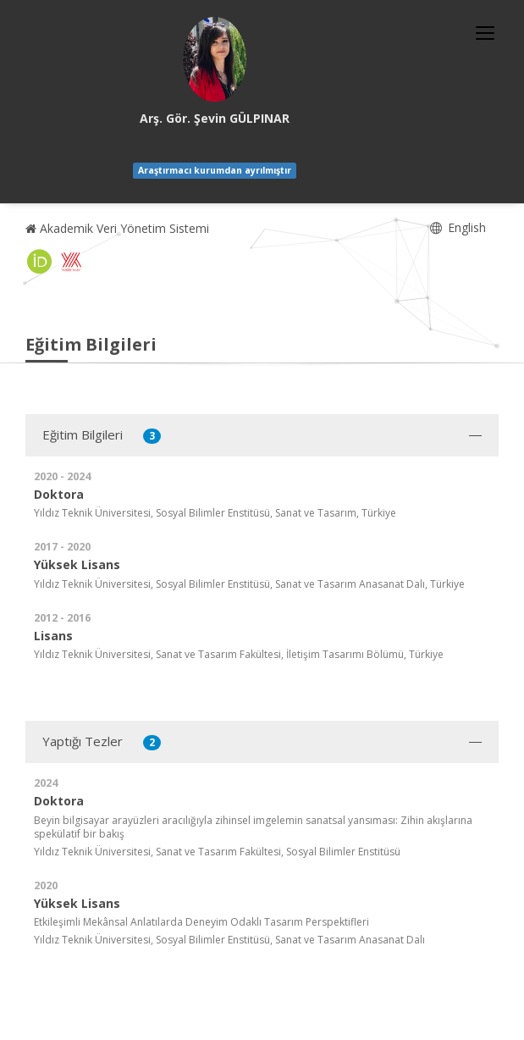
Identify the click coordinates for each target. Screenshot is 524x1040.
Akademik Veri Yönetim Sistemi (117, 228)
